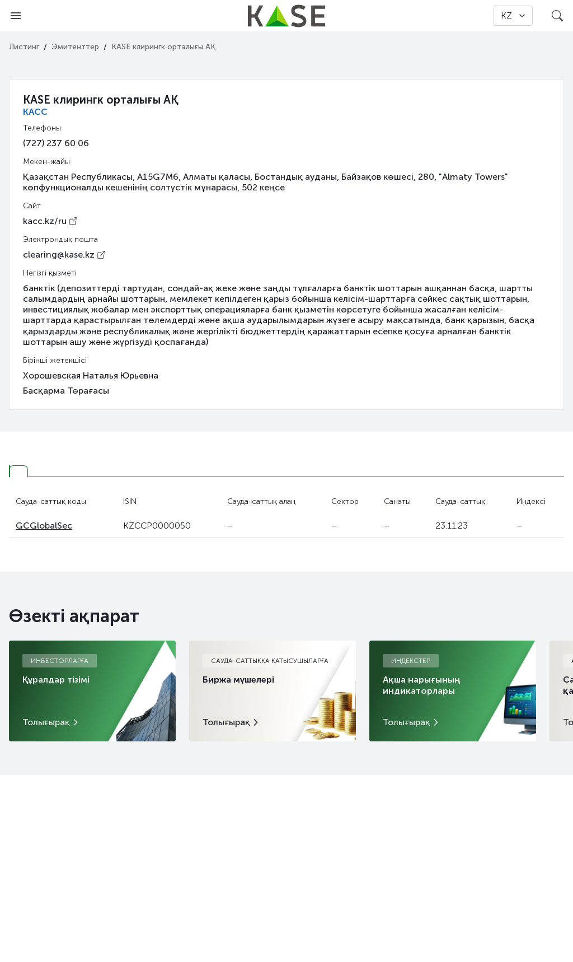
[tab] (18, 471)
